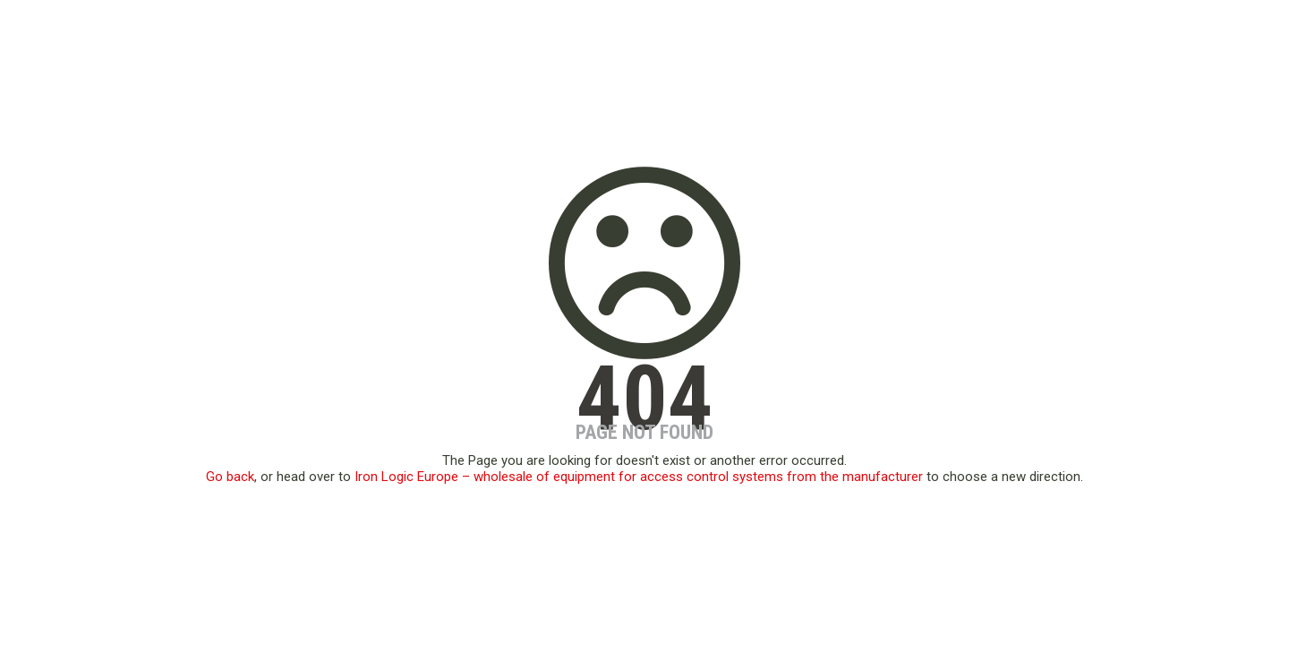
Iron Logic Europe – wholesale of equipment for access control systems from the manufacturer (638, 477)
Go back (230, 477)
